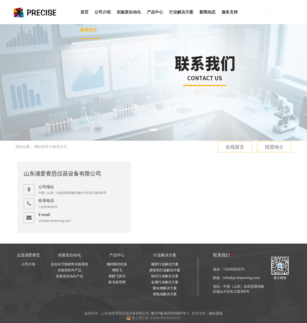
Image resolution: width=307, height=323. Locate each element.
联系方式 (88, 30)
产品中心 (155, 12)
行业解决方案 (181, 12)
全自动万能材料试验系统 (69, 264)
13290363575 (234, 269)
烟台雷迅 (216, 313)
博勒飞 (117, 270)
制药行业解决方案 (164, 276)
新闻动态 (207, 12)
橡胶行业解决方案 (164, 264)
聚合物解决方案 (165, 288)
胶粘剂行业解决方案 (164, 270)
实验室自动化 (129, 12)
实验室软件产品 (69, 270)
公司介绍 (102, 12)
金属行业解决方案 (164, 282)
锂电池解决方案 (165, 294)
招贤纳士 (274, 146)
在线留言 (235, 146)
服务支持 (230, 12)
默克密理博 (117, 282)
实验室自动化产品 (69, 276)
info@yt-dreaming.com (241, 277)
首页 (84, 12)
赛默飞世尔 (117, 276)
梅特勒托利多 (117, 264)
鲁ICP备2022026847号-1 (170, 313)
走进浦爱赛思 (28, 254)
